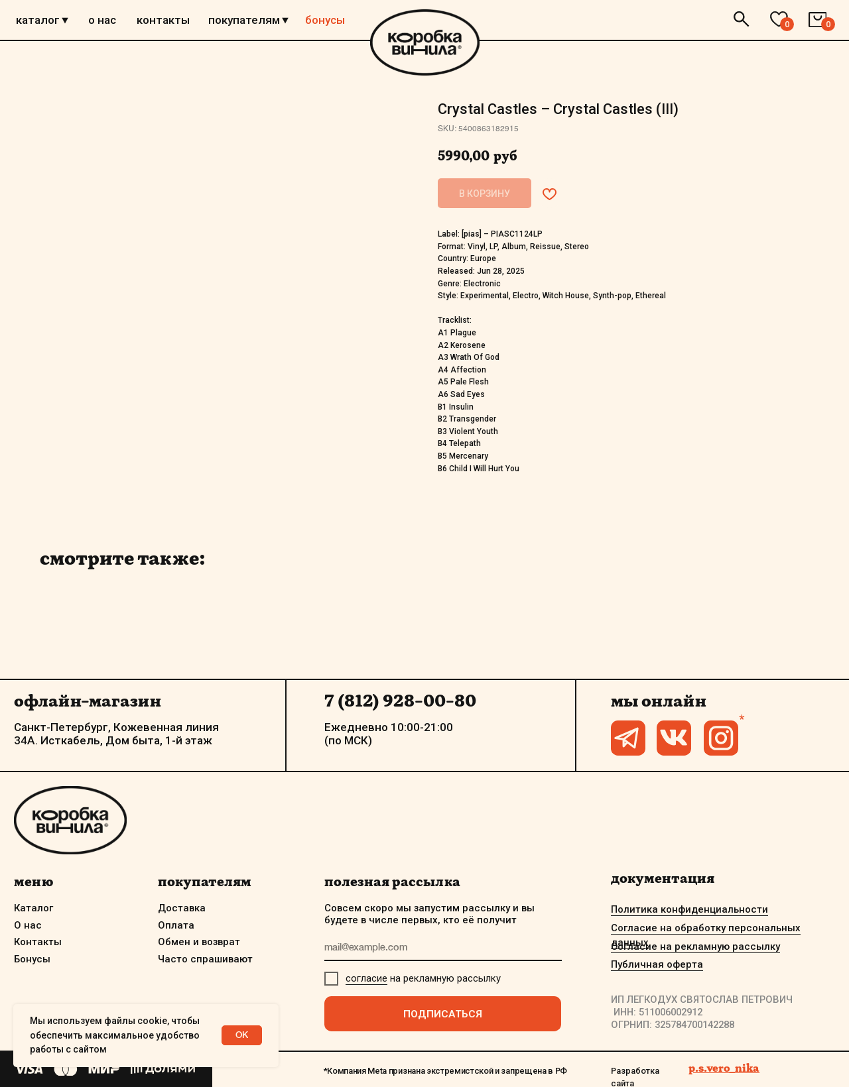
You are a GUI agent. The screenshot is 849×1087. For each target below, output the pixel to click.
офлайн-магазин (87, 700)
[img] (425, 42)
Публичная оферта (657, 964)
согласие (366, 978)
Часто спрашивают (205, 959)
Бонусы (32, 959)
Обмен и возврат (199, 942)
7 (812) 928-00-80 (400, 700)
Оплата (176, 925)
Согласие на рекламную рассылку (695, 946)
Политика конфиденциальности (689, 909)
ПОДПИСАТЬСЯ (442, 1014)
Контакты (38, 942)
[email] (443, 948)
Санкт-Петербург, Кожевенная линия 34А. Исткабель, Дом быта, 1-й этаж (116, 733)
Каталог (33, 908)
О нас (28, 925)
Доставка (182, 908)
